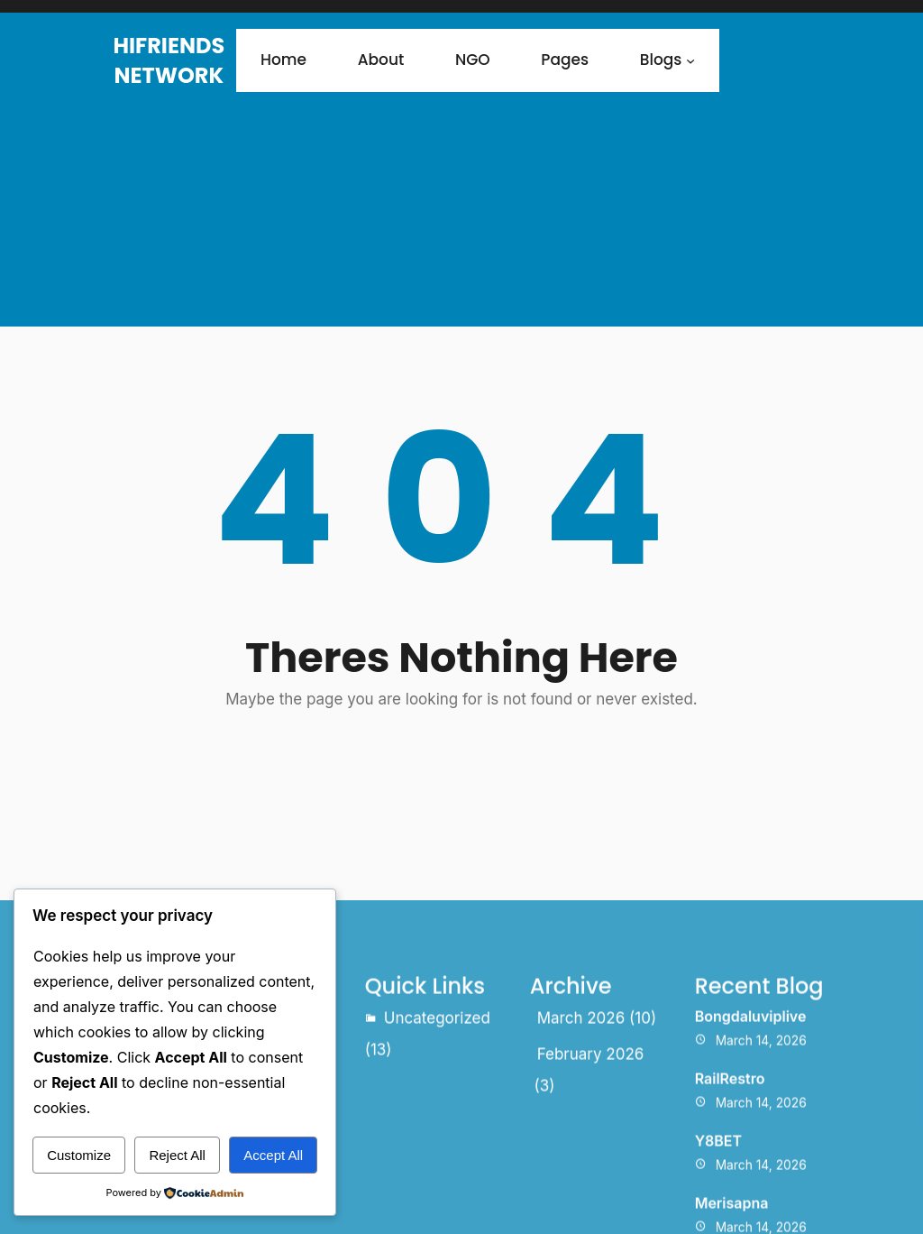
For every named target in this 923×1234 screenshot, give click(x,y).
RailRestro (730, 1169)
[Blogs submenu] (690, 60)
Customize (79, 1155)
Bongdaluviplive (751, 1108)
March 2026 (581, 1109)
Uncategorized (437, 1109)
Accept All (273, 1155)
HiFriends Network (168, 60)
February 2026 (590, 1145)
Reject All (177, 1155)
